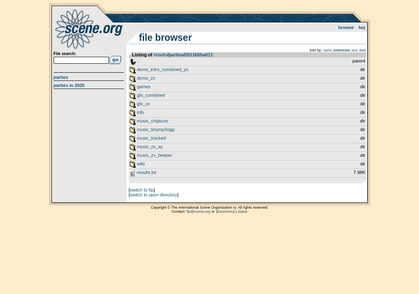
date (362, 50)
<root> (160, 54)
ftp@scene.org (198, 211)
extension (341, 50)
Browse (346, 27)
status (243, 211)
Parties (61, 77)
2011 (189, 54)
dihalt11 (204, 54)
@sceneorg (225, 211)
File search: (65, 53)
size (354, 50)
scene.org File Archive (90, 28)
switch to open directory (154, 194)
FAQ (361, 27)
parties (176, 54)
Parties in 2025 (69, 85)
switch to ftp (142, 189)
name (327, 50)
